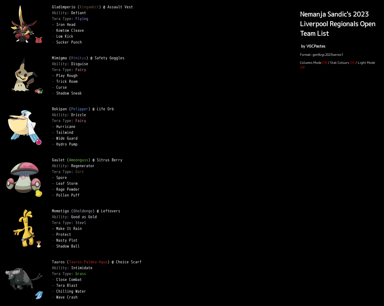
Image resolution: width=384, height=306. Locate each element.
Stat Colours (339, 62)
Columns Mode (310, 62)
